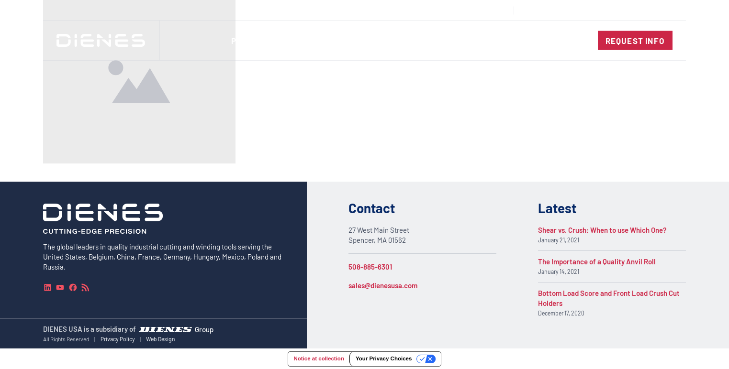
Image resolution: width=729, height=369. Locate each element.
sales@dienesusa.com (382, 285)
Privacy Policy (118, 339)
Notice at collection (318, 358)
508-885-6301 (370, 266)
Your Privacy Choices (384, 358)
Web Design (160, 339)
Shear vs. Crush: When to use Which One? (602, 230)
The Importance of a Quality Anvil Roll (597, 261)
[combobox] (650, 10)
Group (204, 329)
